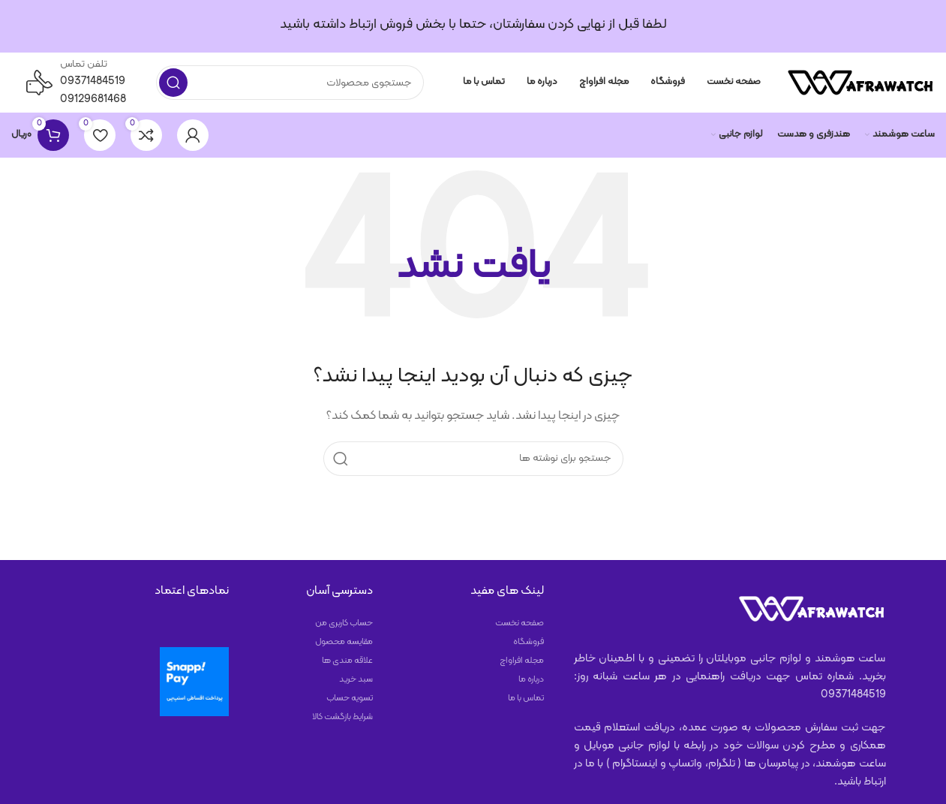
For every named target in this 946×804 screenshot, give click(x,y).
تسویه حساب (349, 698)
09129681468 (93, 99)
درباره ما (531, 679)
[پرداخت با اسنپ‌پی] (194, 682)
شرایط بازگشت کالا (342, 717)
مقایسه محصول (344, 642)
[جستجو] (290, 82)
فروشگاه (528, 642)
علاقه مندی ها (347, 660)
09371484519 (92, 81)
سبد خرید (356, 679)
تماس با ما (526, 698)
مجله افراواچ (522, 660)
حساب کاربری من (344, 623)
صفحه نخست (519, 623)
